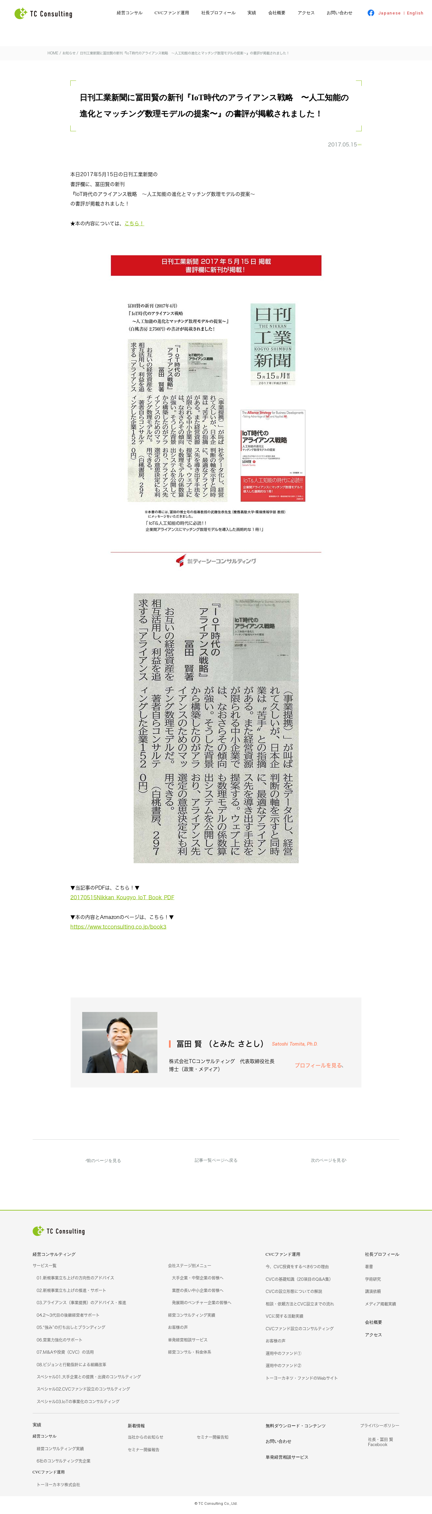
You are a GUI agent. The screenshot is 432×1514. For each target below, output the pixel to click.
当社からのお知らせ (145, 1440)
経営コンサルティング (54, 1257)
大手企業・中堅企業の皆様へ (197, 1281)
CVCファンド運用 (171, 12)
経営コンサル (130, 12)
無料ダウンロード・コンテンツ (296, 1429)
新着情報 (136, 1429)
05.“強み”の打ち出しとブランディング (71, 1330)
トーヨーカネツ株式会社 (58, 1488)
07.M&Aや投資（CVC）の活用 (65, 1355)
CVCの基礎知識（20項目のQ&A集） (299, 1282)
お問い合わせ (339, 12)
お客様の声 (178, 1330)
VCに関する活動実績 (284, 1319)
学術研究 (373, 1282)
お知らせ (345, 146)
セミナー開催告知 (212, 1440)
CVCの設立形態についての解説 (294, 1294)
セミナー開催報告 (143, 1453)
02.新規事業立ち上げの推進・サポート (71, 1293)
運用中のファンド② (283, 1369)
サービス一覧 (44, 1269)
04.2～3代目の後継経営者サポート (68, 1318)
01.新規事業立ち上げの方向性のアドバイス (75, 1281)
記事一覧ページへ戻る (216, 1163)
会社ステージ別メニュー (189, 1269)
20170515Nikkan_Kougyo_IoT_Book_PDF (122, 901)
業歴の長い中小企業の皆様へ (197, 1293)
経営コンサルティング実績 (191, 1318)
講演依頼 (373, 1294)
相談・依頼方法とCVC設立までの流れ (300, 1307)
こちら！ (134, 227)
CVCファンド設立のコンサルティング (300, 1332)
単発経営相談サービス (188, 1343)
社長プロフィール (218, 12)
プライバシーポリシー (379, 1429)
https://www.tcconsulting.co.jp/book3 (118, 930)
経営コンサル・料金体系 (189, 1355)
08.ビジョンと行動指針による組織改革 (71, 1367)
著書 (369, 1270)
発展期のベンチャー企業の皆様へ (201, 1306)
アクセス (306, 12)
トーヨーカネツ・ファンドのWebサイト (302, 1381)
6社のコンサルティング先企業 (63, 1464)
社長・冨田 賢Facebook (380, 1445)
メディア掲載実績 (380, 1307)
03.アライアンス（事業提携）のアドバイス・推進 (81, 1306)
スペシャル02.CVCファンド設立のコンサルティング (83, 1392)
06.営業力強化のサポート (60, 1343)
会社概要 (276, 12)
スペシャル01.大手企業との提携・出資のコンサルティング (89, 1380)
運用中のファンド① (283, 1356)
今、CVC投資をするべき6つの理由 (297, 1270)
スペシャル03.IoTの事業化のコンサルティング (78, 1405)
